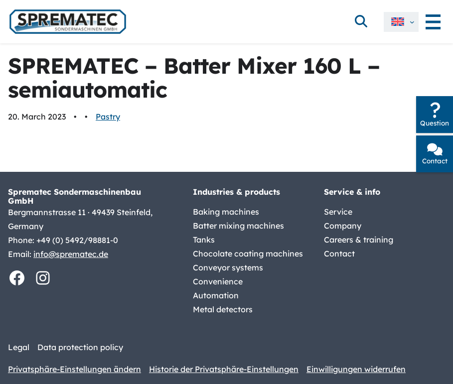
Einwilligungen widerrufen (356, 369)
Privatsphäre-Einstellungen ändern (74, 369)
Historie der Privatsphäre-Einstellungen (224, 369)
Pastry (108, 117)
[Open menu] (433, 22)
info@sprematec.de (70, 254)
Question (434, 123)
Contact (435, 161)
